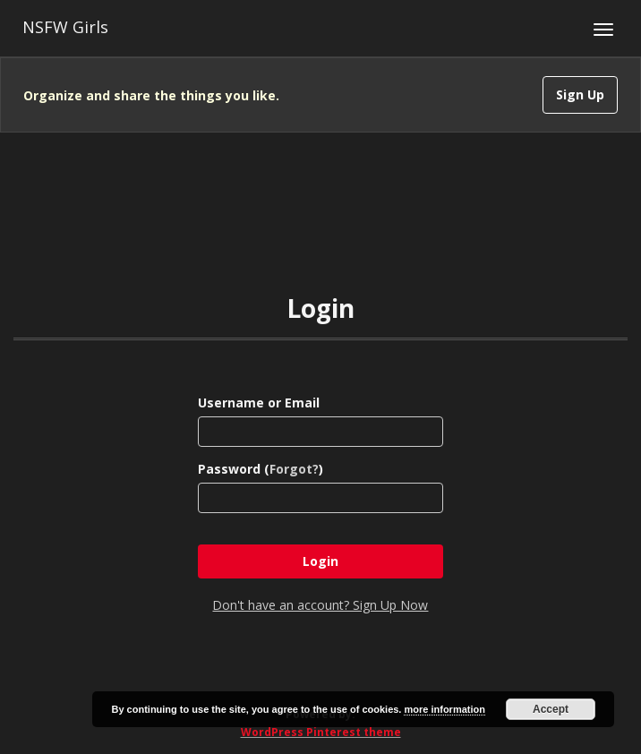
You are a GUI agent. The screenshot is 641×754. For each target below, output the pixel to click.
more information (444, 709)
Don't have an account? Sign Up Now (320, 604)
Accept (550, 709)
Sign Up (580, 94)
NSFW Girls (65, 27)
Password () (260, 468)
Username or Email (259, 402)
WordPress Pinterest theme (321, 732)
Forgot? (294, 468)
